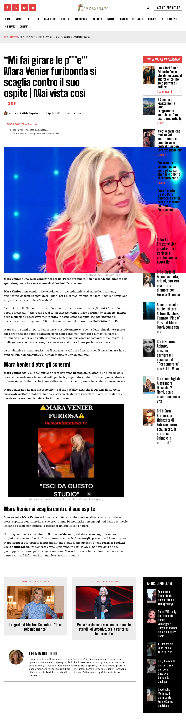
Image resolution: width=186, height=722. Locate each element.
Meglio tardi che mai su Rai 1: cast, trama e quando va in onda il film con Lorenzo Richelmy (170, 140)
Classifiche (165, 91)
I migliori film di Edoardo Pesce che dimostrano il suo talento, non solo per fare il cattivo (170, 77)
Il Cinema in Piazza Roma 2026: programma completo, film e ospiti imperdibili (169, 109)
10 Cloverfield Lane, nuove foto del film (165, 648)
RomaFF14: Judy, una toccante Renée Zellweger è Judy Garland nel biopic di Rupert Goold (167, 624)
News (161, 155)
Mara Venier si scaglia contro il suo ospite (36, 133)
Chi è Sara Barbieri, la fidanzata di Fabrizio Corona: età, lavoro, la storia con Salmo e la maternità (168, 427)
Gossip (12, 103)
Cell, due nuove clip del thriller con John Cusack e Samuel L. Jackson (166, 671)
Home (6, 37)
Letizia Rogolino (29, 113)
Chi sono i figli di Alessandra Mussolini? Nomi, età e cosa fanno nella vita (168, 389)
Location (163, 214)
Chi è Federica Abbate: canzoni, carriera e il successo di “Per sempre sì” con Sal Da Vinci (168, 355)
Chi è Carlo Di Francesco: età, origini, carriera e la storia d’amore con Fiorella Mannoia (168, 283)
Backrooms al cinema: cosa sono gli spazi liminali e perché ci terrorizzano (169, 170)
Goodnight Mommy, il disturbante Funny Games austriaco (165, 697)
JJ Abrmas (14, 37)
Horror (162, 183)
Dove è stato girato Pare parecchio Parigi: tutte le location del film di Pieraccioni (169, 200)
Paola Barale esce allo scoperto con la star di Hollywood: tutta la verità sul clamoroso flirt (104, 629)
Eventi (162, 123)
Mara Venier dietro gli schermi (30, 129)
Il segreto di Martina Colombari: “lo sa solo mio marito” (35, 627)
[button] (148, 8)
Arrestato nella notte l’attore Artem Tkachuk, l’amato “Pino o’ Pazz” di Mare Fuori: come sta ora (168, 318)
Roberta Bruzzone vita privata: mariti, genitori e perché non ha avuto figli (167, 250)
